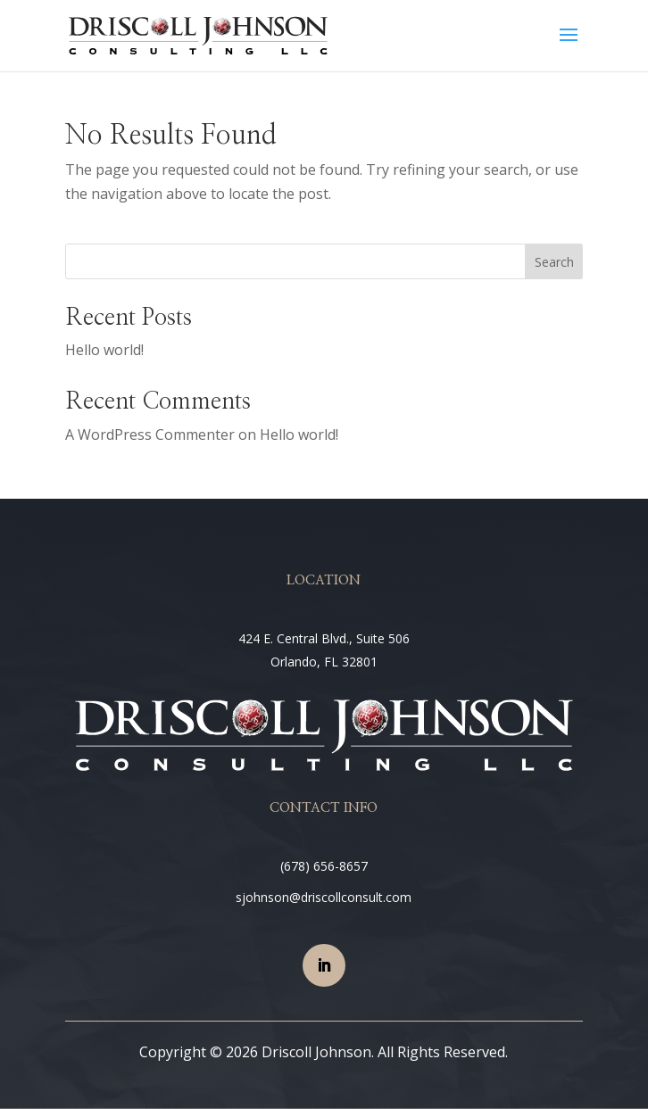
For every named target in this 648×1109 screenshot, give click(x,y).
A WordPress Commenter (150, 434)
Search (554, 261)
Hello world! (104, 350)
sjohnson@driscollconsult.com (323, 897)
